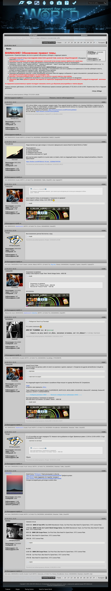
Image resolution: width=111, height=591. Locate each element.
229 (88, 42)
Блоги (44, 5)
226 (78, 42)
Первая (58, 42)
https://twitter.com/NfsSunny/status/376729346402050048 (43, 475)
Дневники (84, 35)
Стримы (51, 5)
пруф (27, 385)
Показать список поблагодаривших (62, 98)
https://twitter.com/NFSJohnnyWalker (47, 111)
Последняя (101, 42)
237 (91, 42)
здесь (44, 387)
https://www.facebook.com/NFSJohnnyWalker (62, 110)
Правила (74, 5)
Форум (29, 5)
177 (69, 42)
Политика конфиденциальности (56, 585)
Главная (21, 5)
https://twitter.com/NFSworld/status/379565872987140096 (43, 478)
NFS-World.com (37, 584)
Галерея (59, 5)
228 (85, 42)
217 (72, 42)
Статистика (36, 5)
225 (75, 42)
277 (94, 42)
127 (66, 42)
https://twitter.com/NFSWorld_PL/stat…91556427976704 (43, 161)
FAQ (66, 5)
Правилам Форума (20, 55)
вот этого (20, 79)
